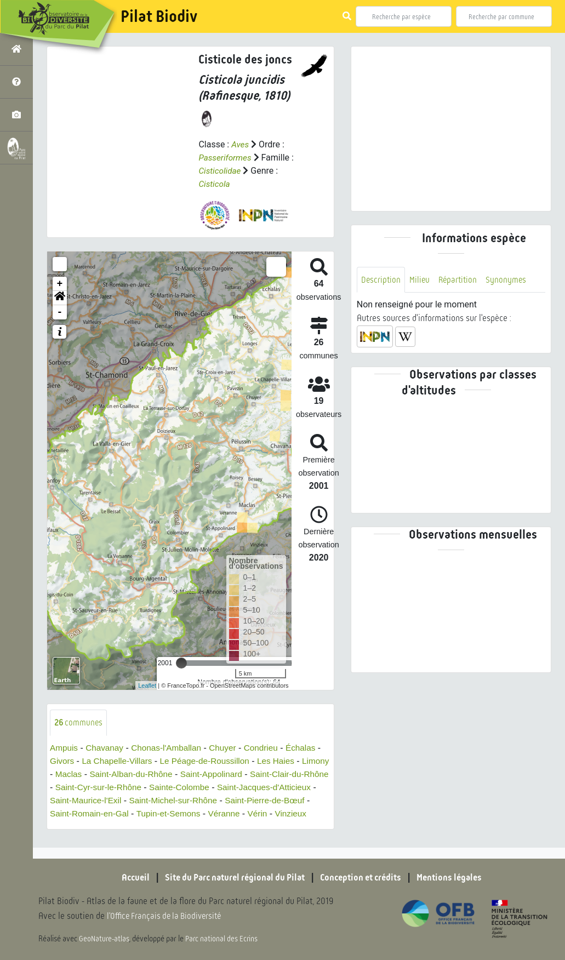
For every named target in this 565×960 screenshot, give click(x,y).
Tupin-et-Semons (264, 814)
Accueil (126, 878)
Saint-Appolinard (248, 774)
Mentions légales (457, 878)
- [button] (60, 312)
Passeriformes (226, 157)
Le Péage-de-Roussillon (216, 761)
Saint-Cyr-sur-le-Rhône (162, 787)
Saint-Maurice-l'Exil (170, 800)
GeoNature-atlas (105, 939)
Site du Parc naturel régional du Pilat (230, 878)
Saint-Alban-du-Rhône (165, 774)
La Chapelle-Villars (125, 761)
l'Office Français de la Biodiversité (168, 916)
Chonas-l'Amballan (171, 748)
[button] (60, 298)
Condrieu (269, 748)
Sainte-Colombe (246, 787)
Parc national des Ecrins (223, 939)
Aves (240, 144)
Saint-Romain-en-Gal (182, 814)
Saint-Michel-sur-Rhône (261, 800)
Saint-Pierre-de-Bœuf (91, 814)
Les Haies (290, 761)
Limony (64, 774)
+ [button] (60, 283)
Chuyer (229, 748)
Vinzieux (135, 827)
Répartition (460, 280)
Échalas (310, 748)
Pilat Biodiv (159, 16)
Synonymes (509, 280)
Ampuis (64, 748)
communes (79, 722)
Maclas (100, 774)
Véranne (66, 827)
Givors (68, 761)
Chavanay (107, 748)
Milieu (420, 280)
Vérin (101, 827)
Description (381, 280)
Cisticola (214, 184)
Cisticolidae (220, 170)
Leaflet (147, 685)
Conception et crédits (364, 878)
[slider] (181, 663)
